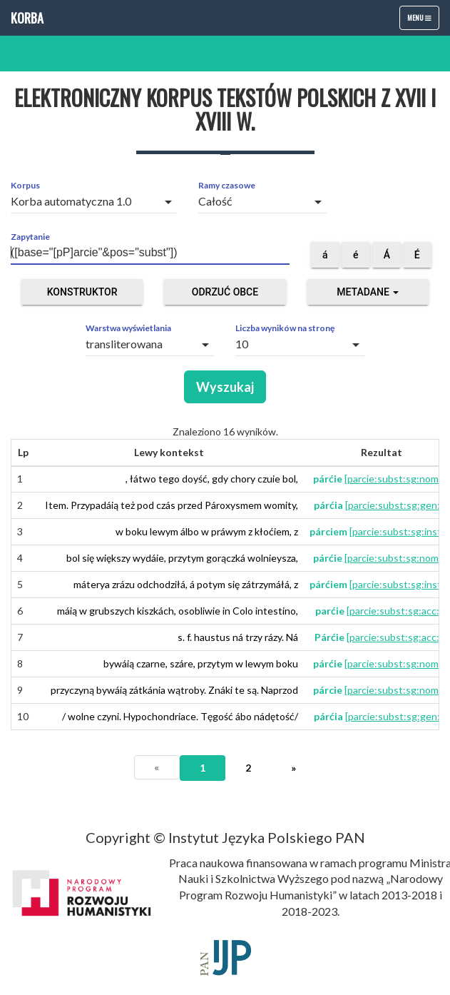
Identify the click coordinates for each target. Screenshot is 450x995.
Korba (27, 18)
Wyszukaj (225, 387)
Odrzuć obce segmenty (225, 295)
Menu (422, 20)
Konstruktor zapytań (82, 295)
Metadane (368, 292)
